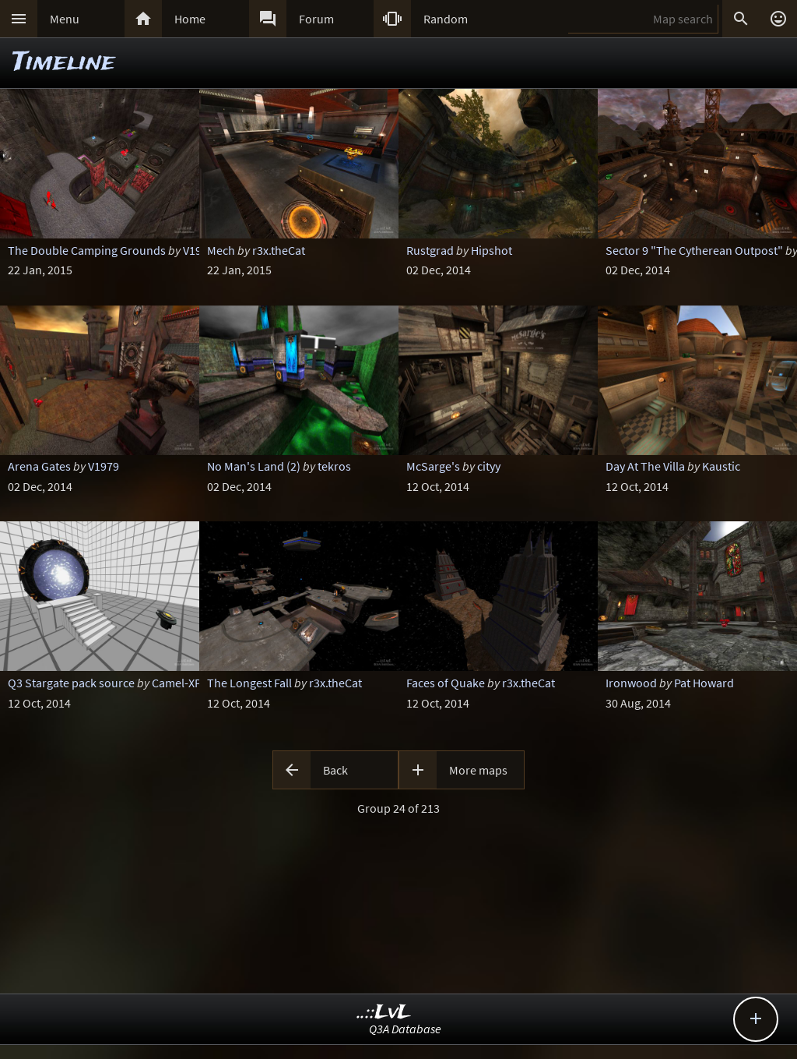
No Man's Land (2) (253, 466)
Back (335, 770)
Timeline (63, 62)
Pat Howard (704, 682)
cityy (488, 466)
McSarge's (433, 466)
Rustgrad (430, 250)
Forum (316, 18)
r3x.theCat (278, 250)
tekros (334, 466)
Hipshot (491, 250)
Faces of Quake (445, 682)
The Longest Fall (249, 682)
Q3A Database (405, 1028)
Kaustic (721, 466)
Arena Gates (39, 466)
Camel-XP (177, 682)
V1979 (198, 250)
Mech (221, 250)
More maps (478, 770)
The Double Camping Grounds (87, 250)
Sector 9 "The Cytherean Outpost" (694, 250)
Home (189, 18)
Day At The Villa (645, 466)
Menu (64, 18)
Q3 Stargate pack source (71, 682)
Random (445, 18)
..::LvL (384, 1012)
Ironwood (631, 682)
